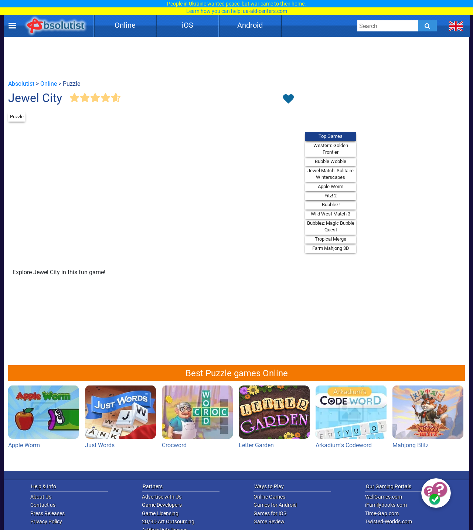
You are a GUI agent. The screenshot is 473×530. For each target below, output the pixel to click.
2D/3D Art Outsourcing (168, 521)
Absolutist (21, 83)
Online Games (269, 497)
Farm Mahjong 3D (330, 248)
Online (125, 25)
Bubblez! (331, 204)
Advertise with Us (161, 497)
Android (250, 25)
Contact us (42, 505)
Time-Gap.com (382, 513)
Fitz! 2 (330, 195)
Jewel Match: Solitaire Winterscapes (330, 174)
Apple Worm (330, 186)
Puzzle (17, 116)
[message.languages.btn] (456, 26)
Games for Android (275, 505)
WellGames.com (383, 497)
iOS (187, 25)
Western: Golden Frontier (330, 149)
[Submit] (427, 25)
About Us (40, 497)
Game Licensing (160, 513)
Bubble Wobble (330, 161)
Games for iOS (269, 513)
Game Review (269, 521)
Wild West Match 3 (330, 214)
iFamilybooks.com (386, 505)
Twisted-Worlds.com (388, 521)
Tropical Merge (330, 239)
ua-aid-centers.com (265, 11)
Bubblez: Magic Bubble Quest (330, 226)
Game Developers (162, 505)
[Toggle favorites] (288, 99)
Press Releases (47, 513)
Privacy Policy (46, 521)
